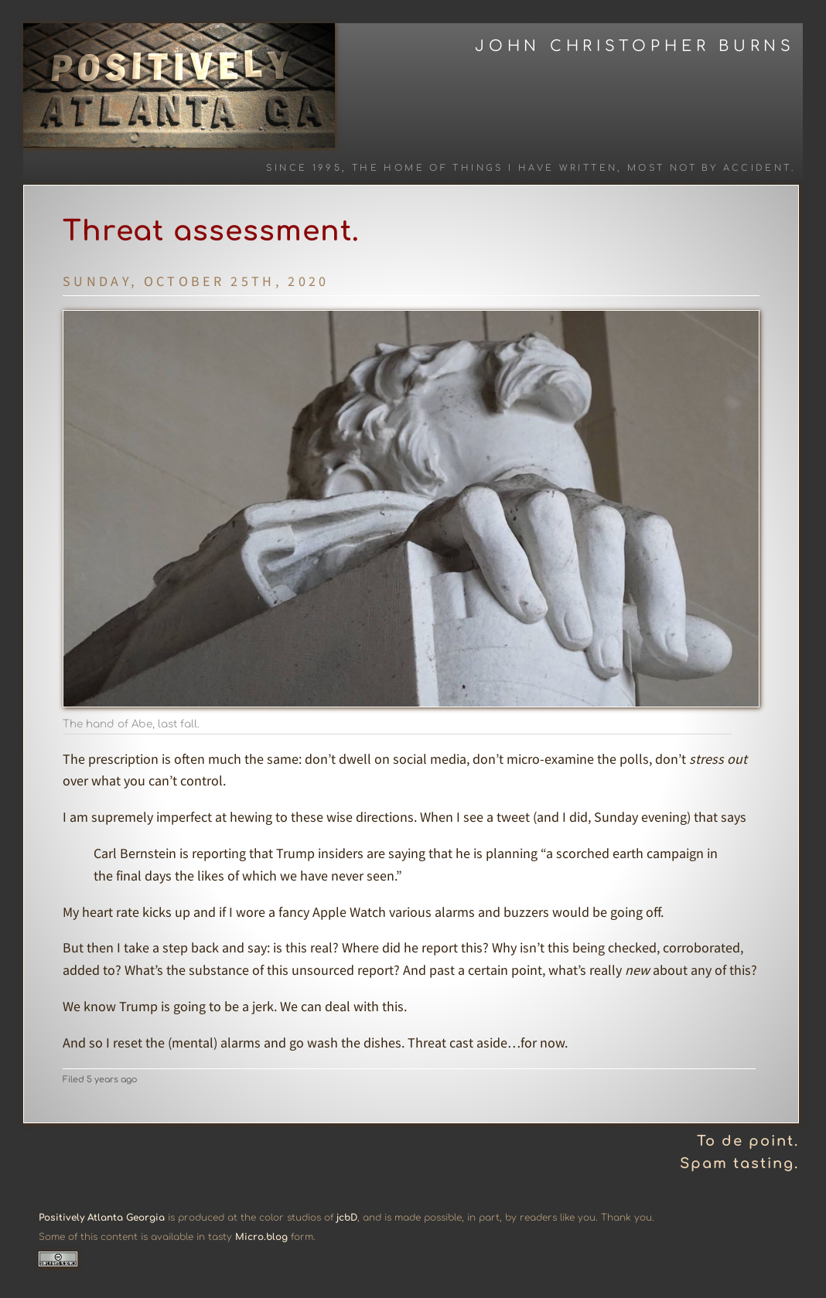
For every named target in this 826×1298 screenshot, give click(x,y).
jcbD (346, 1217)
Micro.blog (261, 1237)
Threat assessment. (211, 231)
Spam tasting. (739, 1163)
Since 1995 (304, 168)
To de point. (748, 1141)
